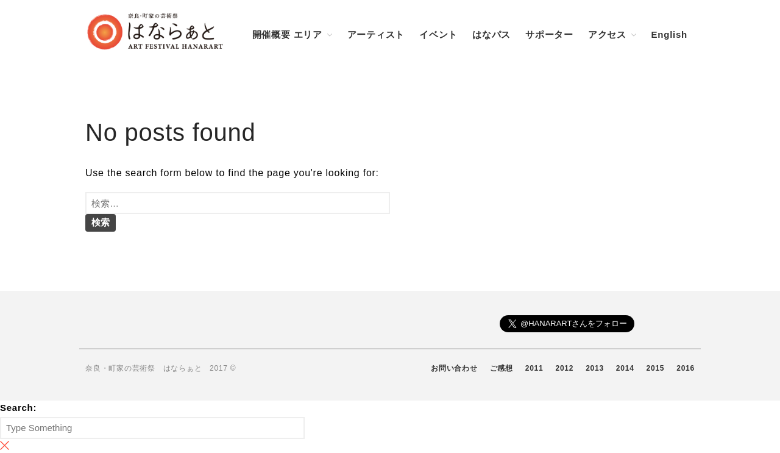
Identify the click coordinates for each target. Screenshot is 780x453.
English (669, 34)
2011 (534, 368)
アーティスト (376, 34)
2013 (595, 368)
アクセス (607, 34)
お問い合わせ (454, 368)
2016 (685, 368)
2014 (625, 368)
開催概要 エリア (287, 34)
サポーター (549, 34)
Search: (18, 407)
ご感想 (501, 368)
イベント (438, 34)
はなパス (491, 34)
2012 (564, 368)
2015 (656, 368)
